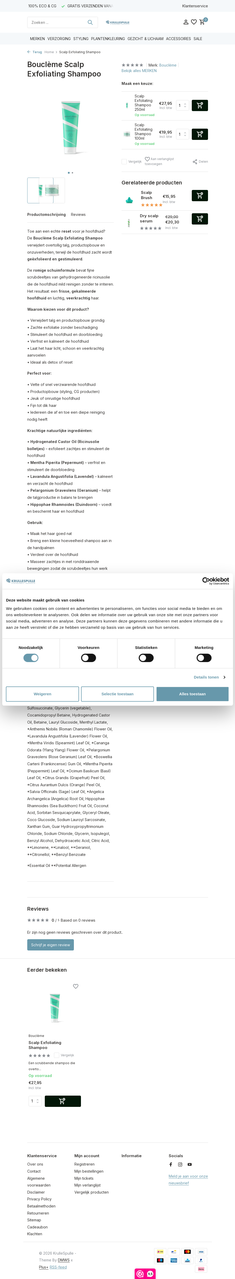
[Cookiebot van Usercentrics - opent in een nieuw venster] (206, 581)
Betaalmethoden (41, 1206)
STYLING (81, 38)
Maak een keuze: (137, 83)
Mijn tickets (84, 1178)
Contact (34, 1171)
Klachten (34, 1234)
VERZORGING (59, 38)
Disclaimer (36, 1192)
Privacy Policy (39, 1199)
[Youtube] (190, 1165)
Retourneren (38, 1213)
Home (51, 52)
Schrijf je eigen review (50, 945)
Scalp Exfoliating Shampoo (45, 1045)
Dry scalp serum (149, 218)
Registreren (84, 1164)
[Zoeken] (62, 22)
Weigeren (42, 694)
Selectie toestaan (117, 694)
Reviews (78, 214)
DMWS (64, 1260)
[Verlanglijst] (194, 22)
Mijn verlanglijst (87, 1185)
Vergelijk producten (91, 1192)
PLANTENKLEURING (108, 38)
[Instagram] (180, 1165)
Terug (34, 52)
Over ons (35, 1164)
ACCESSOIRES (178, 38)
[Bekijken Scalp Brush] (129, 199)
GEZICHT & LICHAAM (145, 38)
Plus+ (43, 1267)
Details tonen (206, 677)
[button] (69, 173)
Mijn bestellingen (88, 1171)
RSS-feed (58, 1267)
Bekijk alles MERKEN (139, 70)
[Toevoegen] (200, 195)
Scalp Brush (146, 195)
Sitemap (34, 1220)
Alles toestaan (192, 694)
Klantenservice (195, 6)
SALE (198, 38)
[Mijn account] (185, 22)
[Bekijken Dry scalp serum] (129, 222)
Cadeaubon (37, 1227)
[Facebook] (171, 1165)
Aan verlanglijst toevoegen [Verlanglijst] (159, 161)
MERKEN (37, 38)
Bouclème (168, 65)
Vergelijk (132, 161)
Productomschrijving (46, 214)
